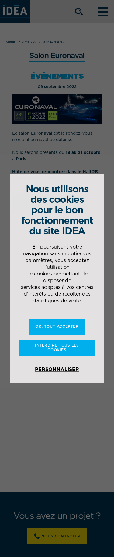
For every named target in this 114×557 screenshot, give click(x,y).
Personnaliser (57, 369)
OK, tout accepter (56, 326)
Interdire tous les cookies (57, 347)
